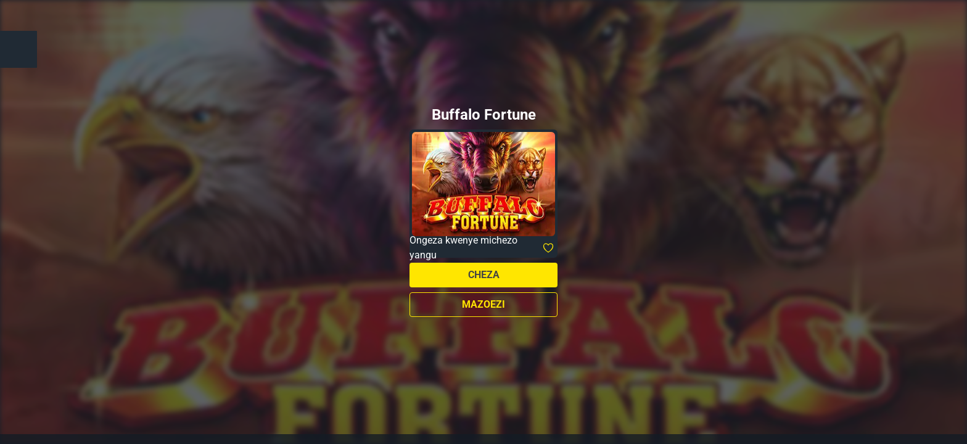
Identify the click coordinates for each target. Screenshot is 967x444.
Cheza (484, 275)
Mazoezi (483, 304)
